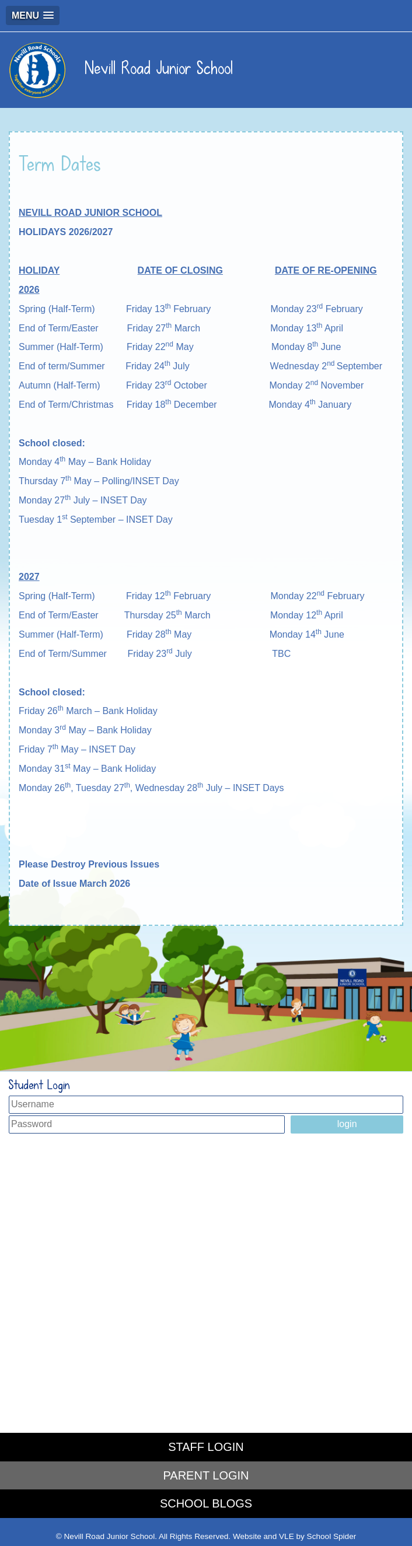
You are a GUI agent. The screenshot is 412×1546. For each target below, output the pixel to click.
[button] (33, 15)
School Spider (332, 1536)
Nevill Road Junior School (121, 68)
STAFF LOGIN (206, 1446)
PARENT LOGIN (206, 1475)
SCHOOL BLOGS (206, 1503)
